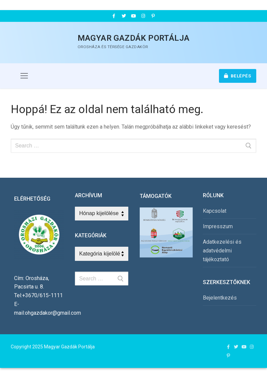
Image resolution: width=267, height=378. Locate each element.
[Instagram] (143, 16)
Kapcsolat (214, 211)
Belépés (238, 75)
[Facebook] (114, 16)
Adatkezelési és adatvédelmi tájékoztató (222, 251)
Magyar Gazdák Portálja (134, 38)
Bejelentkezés (220, 298)
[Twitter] (123, 16)
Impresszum (218, 226)
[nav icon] (24, 76)
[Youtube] (133, 16)
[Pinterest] (153, 16)
